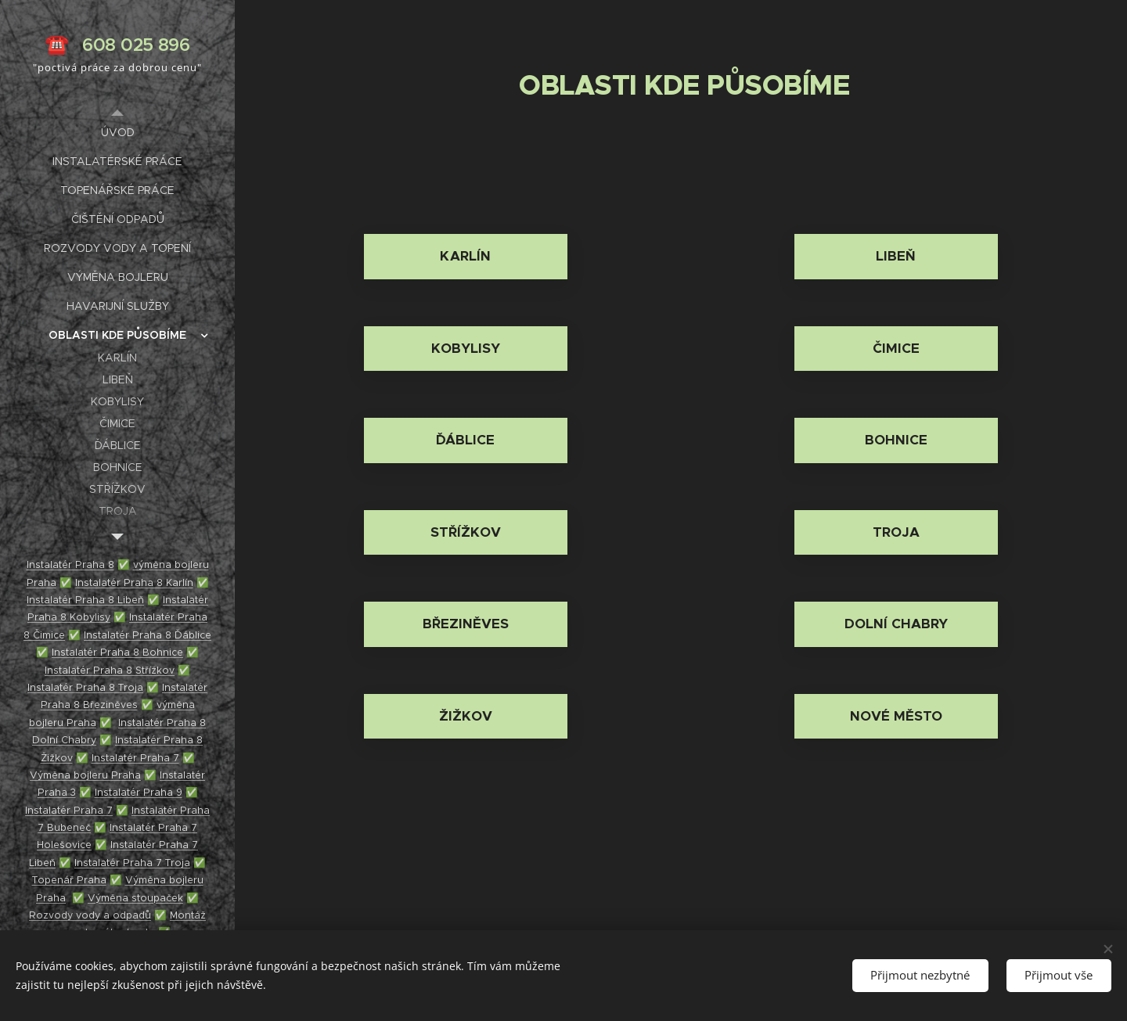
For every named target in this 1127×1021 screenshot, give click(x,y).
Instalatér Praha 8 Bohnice (117, 652)
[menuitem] (117, 133)
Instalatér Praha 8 (70, 564)
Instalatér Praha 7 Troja (132, 862)
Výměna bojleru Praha (85, 775)
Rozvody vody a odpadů (90, 915)
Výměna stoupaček (135, 898)
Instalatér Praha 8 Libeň (85, 600)
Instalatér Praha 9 (138, 792)
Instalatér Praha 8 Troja (85, 687)
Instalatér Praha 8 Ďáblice (147, 635)
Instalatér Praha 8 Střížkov (110, 670)
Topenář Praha (69, 880)
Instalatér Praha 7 (135, 758)
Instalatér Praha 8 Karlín (134, 582)
